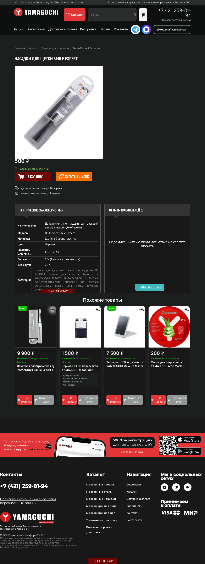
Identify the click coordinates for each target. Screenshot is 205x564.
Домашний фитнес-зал (172, 29)
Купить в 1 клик (73, 176)
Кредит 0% (133, 505)
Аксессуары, (44, 285)
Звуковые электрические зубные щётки (66, 287)
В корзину (24, 399)
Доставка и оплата (62, 29)
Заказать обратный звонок (176, 20)
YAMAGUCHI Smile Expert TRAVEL (39, 369)
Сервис (105, 29)
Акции (18, 29)
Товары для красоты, (66, 274)
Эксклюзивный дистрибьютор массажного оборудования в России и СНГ (149, 2)
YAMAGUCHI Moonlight (77, 369)
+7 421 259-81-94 (174, 13)
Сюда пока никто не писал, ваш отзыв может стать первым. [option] (147, 243)
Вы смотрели (103, 561)
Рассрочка (88, 29)
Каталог (131, 491)
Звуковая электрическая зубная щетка (43, 366)
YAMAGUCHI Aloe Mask (166, 366)
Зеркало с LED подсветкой (80, 366)
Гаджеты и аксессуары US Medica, (75, 278)
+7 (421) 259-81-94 (24, 486)
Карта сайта (134, 520)
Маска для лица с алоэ (166, 362)
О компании (35, 29)
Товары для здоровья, (50, 270)
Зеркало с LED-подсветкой (124, 362)
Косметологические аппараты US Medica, (66, 282)
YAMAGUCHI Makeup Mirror (124, 366)
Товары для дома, (70, 285)
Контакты (121, 29)
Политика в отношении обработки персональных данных (28, 501)
